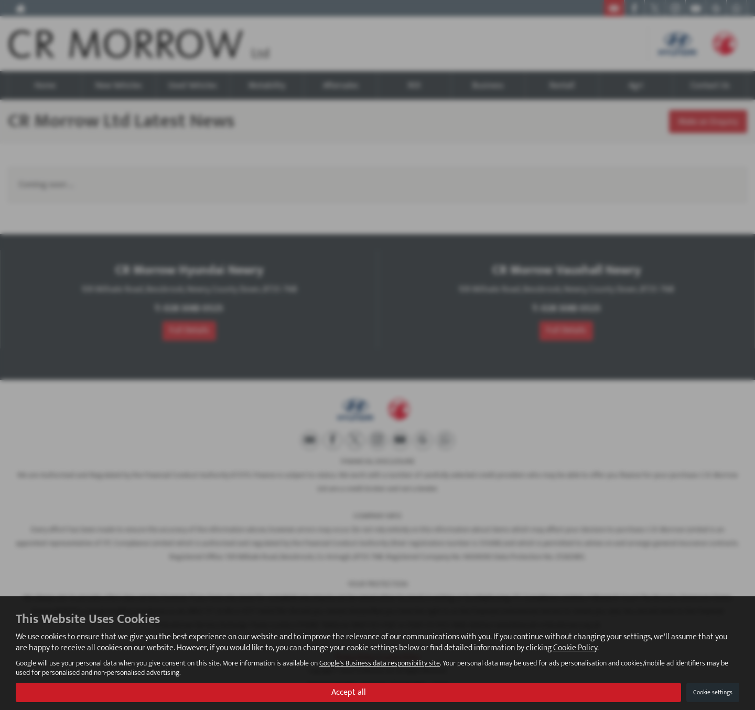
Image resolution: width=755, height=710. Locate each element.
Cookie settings (712, 692)
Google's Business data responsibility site (379, 663)
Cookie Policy (575, 648)
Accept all (348, 692)
